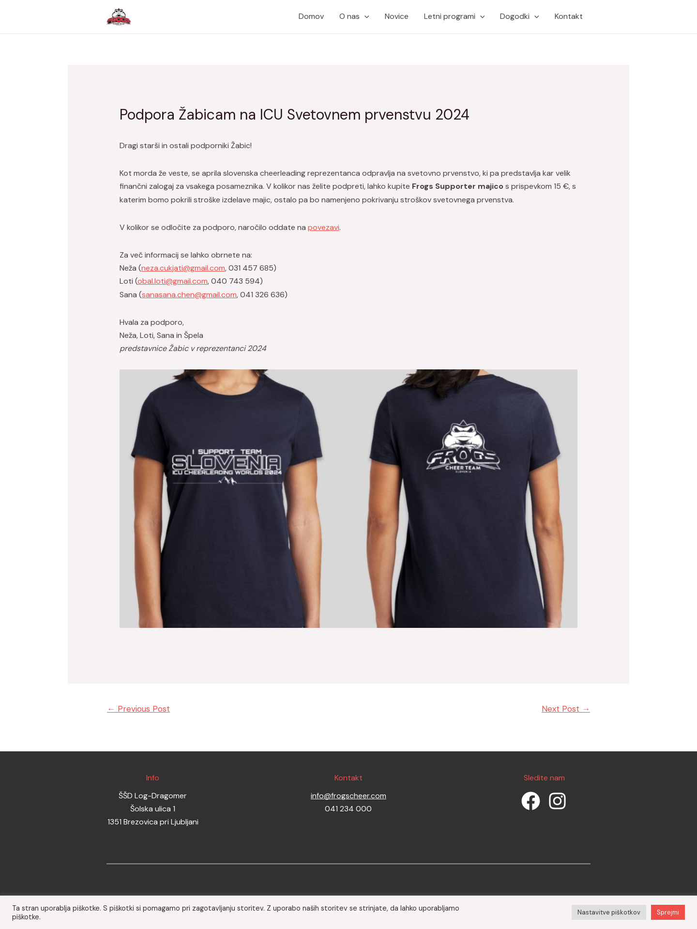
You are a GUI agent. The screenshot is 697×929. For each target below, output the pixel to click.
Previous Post (138, 708)
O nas (354, 16)
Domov (311, 16)
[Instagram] (557, 801)
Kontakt (569, 16)
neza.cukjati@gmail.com (183, 268)
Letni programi (454, 16)
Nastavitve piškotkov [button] (608, 912)
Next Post (566, 708)
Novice (397, 16)
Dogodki (519, 16)
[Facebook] (531, 801)
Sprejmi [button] (668, 912)
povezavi (323, 227)
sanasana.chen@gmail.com (189, 294)
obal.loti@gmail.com (172, 281)
